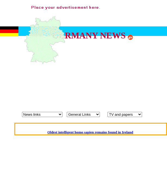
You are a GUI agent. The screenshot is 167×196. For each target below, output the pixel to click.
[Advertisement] (96, 57)
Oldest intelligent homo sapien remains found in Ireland (90, 132)
